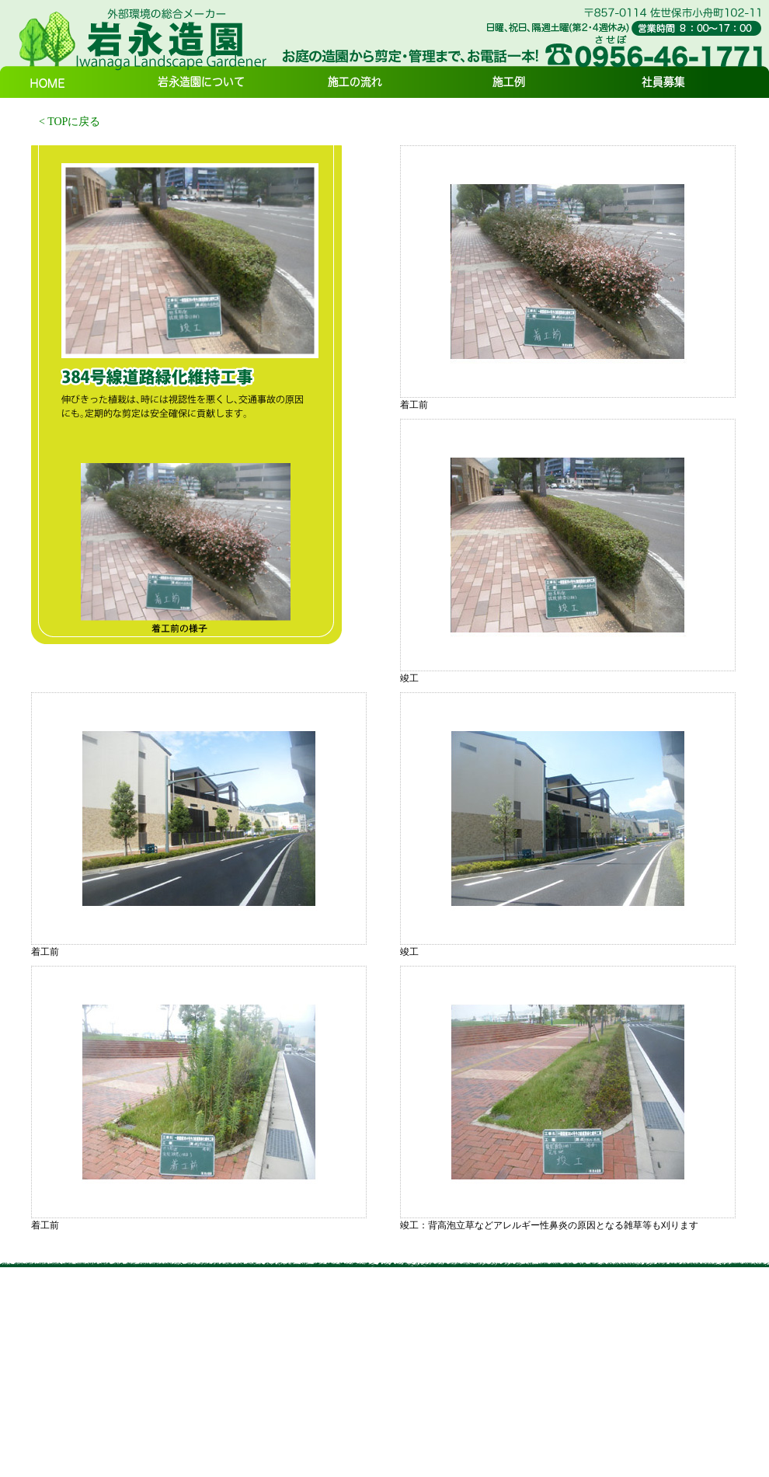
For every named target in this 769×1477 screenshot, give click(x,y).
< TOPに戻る (69, 121)
